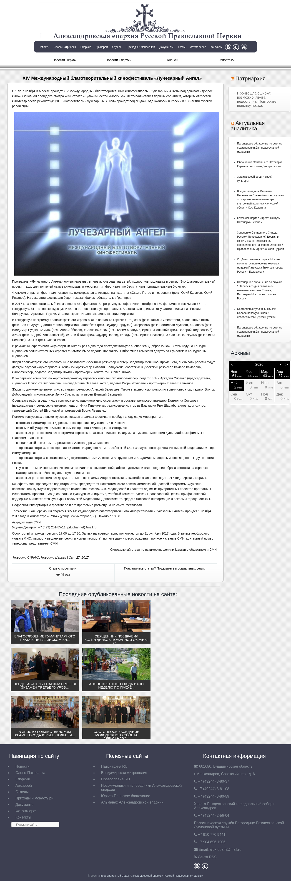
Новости (44, 47)
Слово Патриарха (65, 47)
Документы (166, 47)
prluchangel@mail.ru (82, 527)
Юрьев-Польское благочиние (125, 796)
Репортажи (226, 60)
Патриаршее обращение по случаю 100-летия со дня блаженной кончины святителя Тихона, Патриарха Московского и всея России (259, 290)
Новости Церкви (64, 60)
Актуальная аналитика (248, 126)
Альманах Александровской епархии (132, 802)
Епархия (85, 47)
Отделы (117, 47)
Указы (181, 47)
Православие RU (115, 779)
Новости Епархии (118, 60)
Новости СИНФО (26, 557)
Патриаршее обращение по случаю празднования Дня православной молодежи (259, 147)
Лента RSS (207, 857)
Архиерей (101, 47)
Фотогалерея (198, 47)
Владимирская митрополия (124, 773)
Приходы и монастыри (140, 47)
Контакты (216, 47)
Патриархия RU (114, 766)
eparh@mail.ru (225, 849)
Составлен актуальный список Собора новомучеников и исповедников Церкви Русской (256, 313)
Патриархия (250, 78)
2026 (259, 364)
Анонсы (172, 60)
